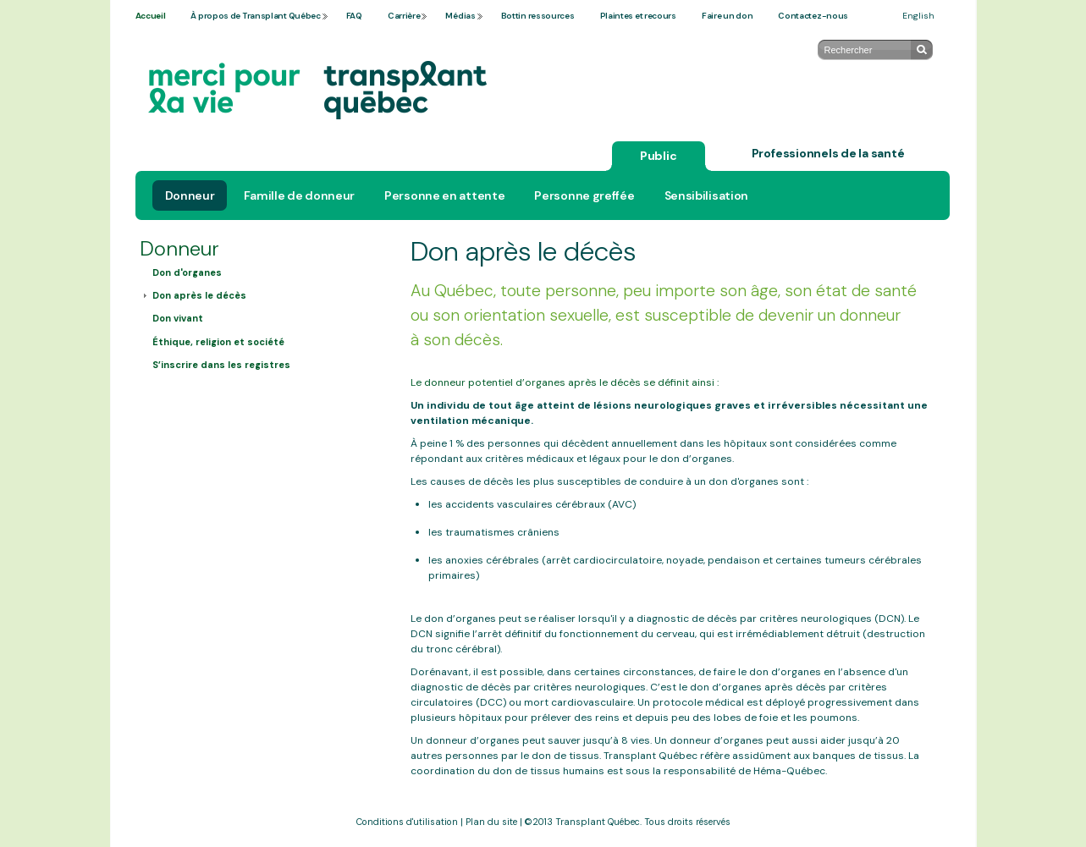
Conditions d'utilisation (407, 822)
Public (658, 155)
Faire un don (727, 15)
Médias (460, 15)
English (918, 15)
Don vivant (177, 318)
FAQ (354, 15)
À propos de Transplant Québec (255, 15)
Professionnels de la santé (828, 153)
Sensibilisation (706, 195)
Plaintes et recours (638, 15)
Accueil (150, 15)
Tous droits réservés (687, 822)
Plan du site (491, 822)
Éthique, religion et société (218, 342)
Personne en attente (444, 195)
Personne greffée (584, 195)
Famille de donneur (299, 195)
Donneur (190, 195)
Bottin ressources (538, 15)
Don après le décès (199, 295)
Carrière (404, 15)
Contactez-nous (813, 15)
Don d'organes (187, 272)
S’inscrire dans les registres (221, 365)
